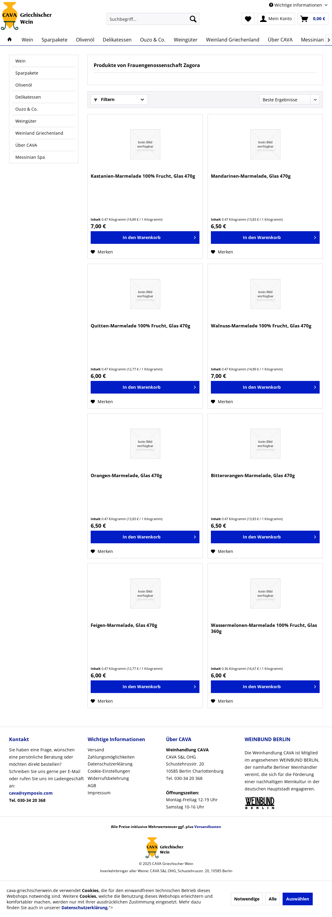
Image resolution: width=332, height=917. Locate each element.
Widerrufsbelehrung (108, 778)
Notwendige (246, 899)
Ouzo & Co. (26, 109)
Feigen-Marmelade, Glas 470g (124, 625)
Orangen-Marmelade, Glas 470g (126, 475)
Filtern (104, 99)
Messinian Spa (30, 157)
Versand (96, 750)
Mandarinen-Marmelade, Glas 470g (250, 176)
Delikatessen (28, 97)
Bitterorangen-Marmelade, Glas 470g (253, 475)
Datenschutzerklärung (110, 764)
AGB (92, 785)
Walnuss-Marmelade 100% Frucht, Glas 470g (261, 326)
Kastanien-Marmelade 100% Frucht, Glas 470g (143, 176)
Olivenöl (23, 85)
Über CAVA (26, 145)
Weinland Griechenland (39, 133)
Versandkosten (207, 826)
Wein (20, 61)
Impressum (99, 793)
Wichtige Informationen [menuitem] (296, 5)
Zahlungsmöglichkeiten (111, 757)
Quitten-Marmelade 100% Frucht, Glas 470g (140, 326)
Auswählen (297, 899)
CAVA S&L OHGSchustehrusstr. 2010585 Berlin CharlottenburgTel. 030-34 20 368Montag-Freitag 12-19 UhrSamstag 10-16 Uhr (195, 778)
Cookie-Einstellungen (109, 771)
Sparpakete (26, 73)
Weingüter (25, 121)
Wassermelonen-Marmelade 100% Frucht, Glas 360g (264, 628)
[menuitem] (153, 19)
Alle (273, 899)
